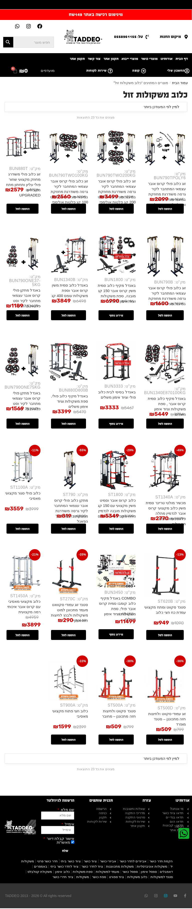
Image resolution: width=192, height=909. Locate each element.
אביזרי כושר (108, 862)
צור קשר (94, 59)
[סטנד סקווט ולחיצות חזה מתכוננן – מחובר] (115, 681)
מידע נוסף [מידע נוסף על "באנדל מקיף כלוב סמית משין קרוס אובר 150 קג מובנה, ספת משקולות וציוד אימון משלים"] (115, 316)
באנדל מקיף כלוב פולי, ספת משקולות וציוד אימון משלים (69, 402)
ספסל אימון (149, 872)
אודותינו (166, 59)
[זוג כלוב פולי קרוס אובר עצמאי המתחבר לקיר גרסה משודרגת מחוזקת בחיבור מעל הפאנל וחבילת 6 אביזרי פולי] (165, 148)
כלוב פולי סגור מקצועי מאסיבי (22, 497)
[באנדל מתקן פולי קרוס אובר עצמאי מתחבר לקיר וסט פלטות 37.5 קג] (21, 254)
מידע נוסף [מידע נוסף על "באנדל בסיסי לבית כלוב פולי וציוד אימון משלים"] (115, 425)
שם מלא (67, 810)
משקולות (82, 878)
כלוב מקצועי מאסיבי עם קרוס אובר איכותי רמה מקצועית (23, 609)
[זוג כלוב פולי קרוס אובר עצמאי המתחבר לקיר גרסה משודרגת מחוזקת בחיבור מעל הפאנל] (165, 257)
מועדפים (47, 70)
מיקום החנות (170, 36)
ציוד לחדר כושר (92, 867)
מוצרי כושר (149, 59)
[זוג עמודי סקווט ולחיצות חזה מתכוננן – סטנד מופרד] (165, 683)
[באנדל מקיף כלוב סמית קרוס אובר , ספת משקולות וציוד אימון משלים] (165, 364)
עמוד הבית (180, 83)
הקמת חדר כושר (161, 862)
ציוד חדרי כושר (62, 878)
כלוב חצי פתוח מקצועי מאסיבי (70, 714)
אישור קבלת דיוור (60, 839)
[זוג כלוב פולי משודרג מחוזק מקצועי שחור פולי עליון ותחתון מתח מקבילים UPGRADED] (21, 146)
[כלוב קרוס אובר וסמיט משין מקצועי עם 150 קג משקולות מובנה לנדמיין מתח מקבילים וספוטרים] (115, 471)
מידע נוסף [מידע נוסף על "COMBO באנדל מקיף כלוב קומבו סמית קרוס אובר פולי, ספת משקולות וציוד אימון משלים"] (115, 634)
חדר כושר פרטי (47, 862)
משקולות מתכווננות (120, 867)
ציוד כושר (90, 862)
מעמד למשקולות (108, 872)
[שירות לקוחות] (110, 70)
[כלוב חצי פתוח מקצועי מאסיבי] (67, 681)
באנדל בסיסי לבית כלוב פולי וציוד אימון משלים (117, 396)
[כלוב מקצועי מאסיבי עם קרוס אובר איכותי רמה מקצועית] (21, 575)
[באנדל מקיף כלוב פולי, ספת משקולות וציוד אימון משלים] (67, 362)
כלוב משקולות (137, 878)
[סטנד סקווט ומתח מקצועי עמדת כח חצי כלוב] (165, 578)
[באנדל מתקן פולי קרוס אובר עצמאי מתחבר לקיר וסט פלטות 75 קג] (21, 361)
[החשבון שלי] (187, 70)
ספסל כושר (130, 872)
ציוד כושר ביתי (70, 862)
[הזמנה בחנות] (95, 107)
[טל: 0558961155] (147, 37)
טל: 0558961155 (128, 36)
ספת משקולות (83, 872)
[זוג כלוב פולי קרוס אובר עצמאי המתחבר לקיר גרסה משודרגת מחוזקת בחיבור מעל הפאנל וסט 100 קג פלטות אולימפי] (67, 147)
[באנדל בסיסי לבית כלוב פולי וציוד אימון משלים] (115, 362)
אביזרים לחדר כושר (133, 862)
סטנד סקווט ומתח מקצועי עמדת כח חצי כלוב (165, 612)
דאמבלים (166, 872)
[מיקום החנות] (186, 37)
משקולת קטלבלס (40, 872)
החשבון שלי (175, 71)
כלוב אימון (62, 872)
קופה (136, 71)
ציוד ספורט (116, 878)
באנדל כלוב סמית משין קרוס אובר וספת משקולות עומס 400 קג (69, 291)
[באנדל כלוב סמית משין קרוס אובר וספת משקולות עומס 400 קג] (67, 255)
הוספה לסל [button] (165, 209)
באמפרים (40, 867)
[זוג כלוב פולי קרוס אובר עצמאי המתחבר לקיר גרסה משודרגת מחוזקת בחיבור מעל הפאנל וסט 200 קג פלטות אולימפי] (115, 147)
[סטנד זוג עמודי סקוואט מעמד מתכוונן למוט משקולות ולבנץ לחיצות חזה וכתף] (67, 576)
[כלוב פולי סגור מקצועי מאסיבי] (21, 468)
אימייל (69, 825)
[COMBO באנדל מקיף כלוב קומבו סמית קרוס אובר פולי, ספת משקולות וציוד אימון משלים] (115, 573)
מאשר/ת (63, 843)
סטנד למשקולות (161, 878)
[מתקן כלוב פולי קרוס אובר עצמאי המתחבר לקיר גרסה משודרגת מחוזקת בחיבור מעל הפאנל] (67, 471)
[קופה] (143, 70)
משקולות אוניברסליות (152, 867)
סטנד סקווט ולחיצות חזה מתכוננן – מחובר (118, 714)
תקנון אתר (111, 59)
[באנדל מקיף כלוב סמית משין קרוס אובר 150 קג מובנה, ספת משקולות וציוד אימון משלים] (115, 255)
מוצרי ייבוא (130, 59)
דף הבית (182, 59)
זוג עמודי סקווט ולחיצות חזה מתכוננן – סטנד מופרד (167, 719)
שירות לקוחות (96, 71)
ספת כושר (99, 878)
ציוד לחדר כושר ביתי (64, 867)
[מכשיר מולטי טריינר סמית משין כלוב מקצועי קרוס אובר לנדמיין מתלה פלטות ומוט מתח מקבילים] (165, 473)
